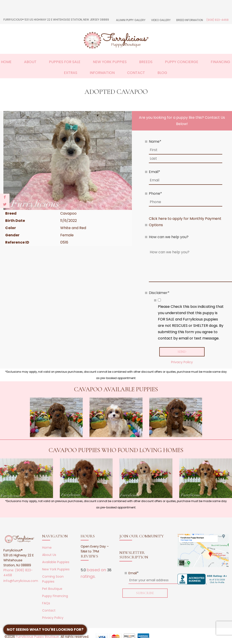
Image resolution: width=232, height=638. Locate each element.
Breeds (145, 61)
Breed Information (189, 20)
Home (6, 61)
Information (102, 72)
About (30, 61)
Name (155, 141)
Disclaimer (159, 292)
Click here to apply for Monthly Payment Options (185, 222)
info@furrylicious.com (20, 581)
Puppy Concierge (181, 61)
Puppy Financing (55, 596)
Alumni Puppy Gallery (130, 20)
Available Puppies (55, 562)
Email (154, 171)
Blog (162, 72)
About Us (49, 555)
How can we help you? (168, 237)
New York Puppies (110, 61)
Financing (220, 61)
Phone (155, 193)
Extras (70, 72)
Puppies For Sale (64, 61)
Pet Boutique (52, 588)
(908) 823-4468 (217, 20)
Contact (136, 72)
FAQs (46, 603)
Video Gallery (161, 20)
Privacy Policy (182, 362)
